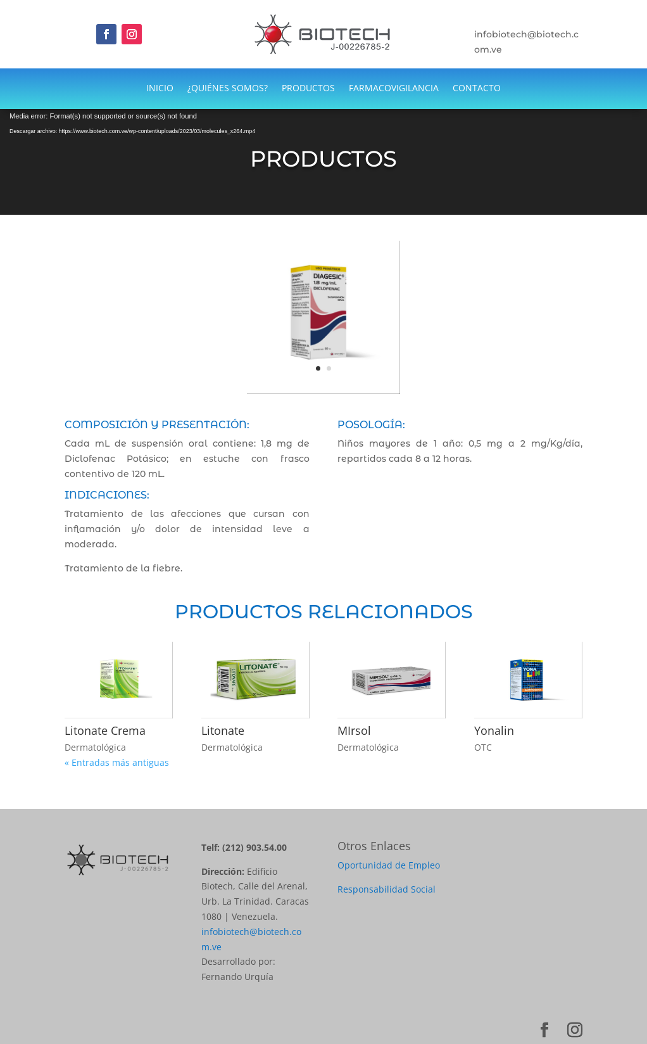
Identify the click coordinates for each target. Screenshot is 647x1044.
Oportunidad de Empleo (388, 865)
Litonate (222, 730)
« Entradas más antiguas (117, 762)
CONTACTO (477, 89)
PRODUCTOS (308, 89)
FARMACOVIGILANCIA (394, 89)
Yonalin (494, 730)
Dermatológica (95, 747)
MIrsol (354, 730)
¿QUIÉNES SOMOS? (227, 89)
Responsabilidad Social (386, 889)
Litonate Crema (105, 730)
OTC (483, 747)
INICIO (159, 89)
